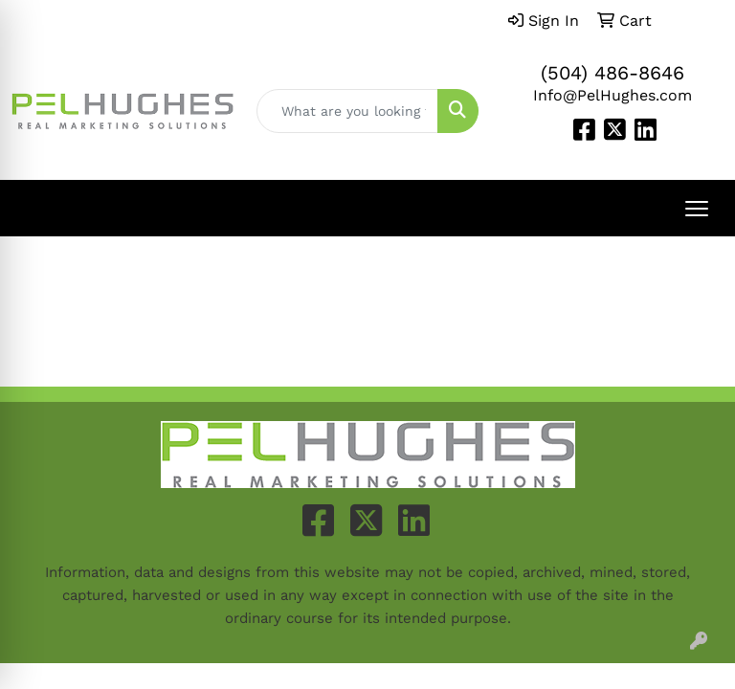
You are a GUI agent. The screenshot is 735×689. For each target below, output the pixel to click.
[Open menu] (697, 208)
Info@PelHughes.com (612, 95)
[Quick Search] (347, 111)
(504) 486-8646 (612, 72)
